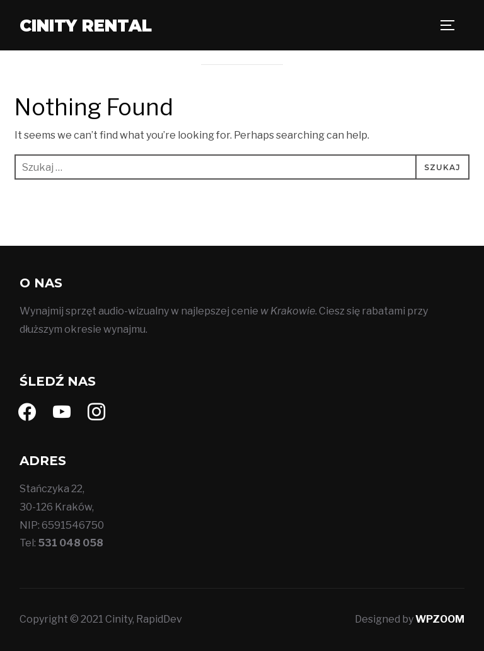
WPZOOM (439, 619)
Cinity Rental (86, 26)
